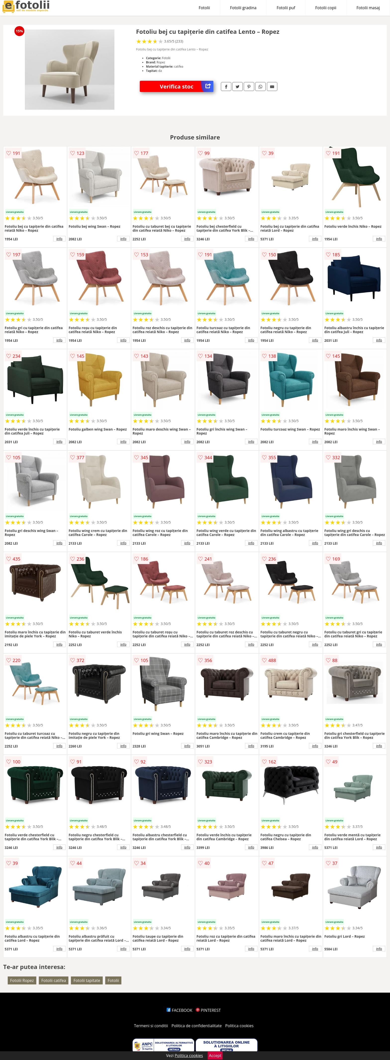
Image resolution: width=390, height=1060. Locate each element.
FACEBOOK (179, 1010)
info (59, 238)
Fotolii (204, 7)
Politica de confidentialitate (197, 1025)
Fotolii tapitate (86, 980)
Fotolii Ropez (22, 980)
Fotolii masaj (368, 7)
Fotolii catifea (53, 980)
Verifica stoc (186, 86)
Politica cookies (239, 1025)
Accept (215, 1055)
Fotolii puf (286, 7)
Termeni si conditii (151, 1025)
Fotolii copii (326, 7)
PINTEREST (208, 1010)
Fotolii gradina (243, 7)
